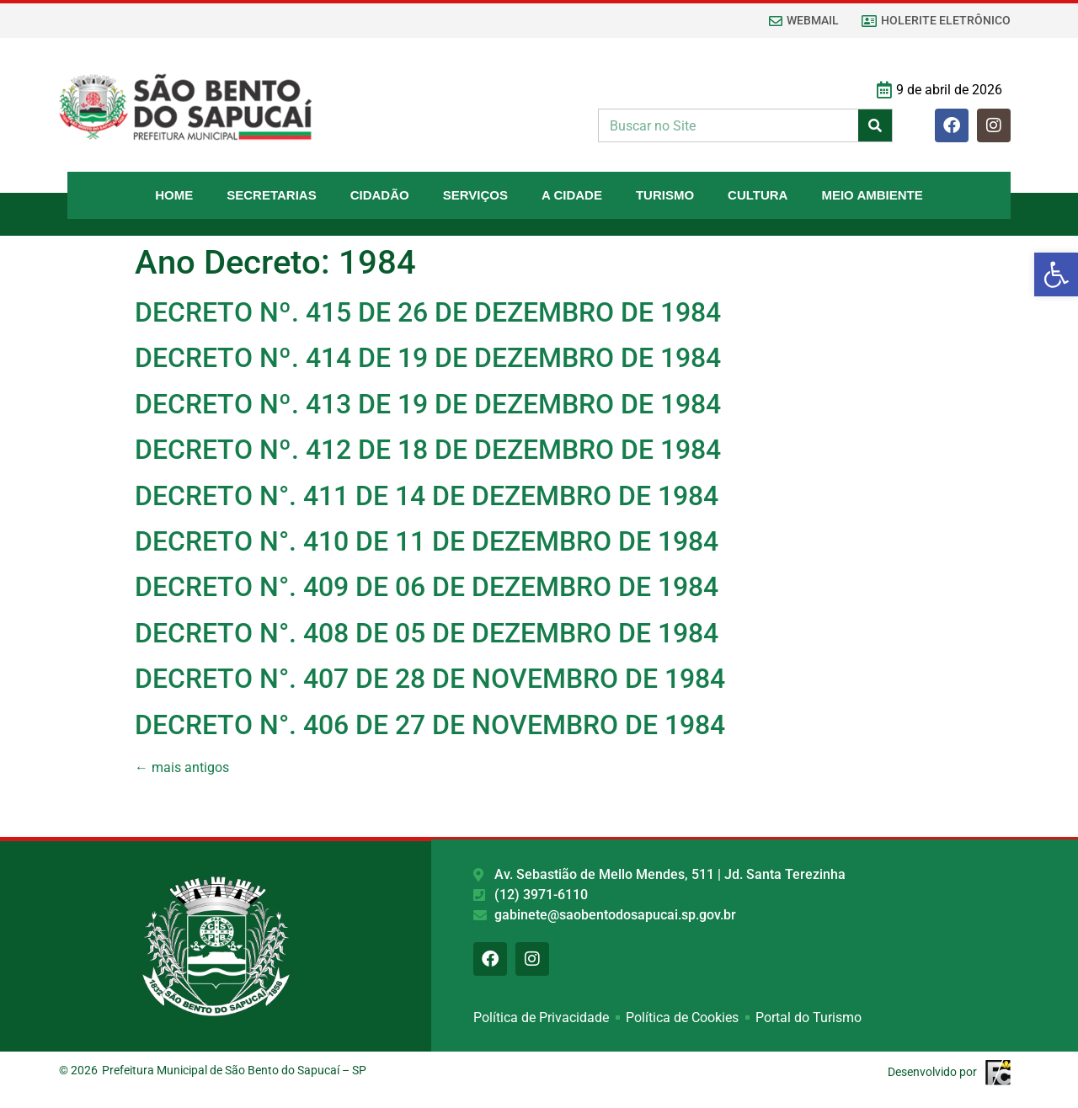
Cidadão (379, 195)
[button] (1056, 274)
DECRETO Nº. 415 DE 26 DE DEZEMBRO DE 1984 (428, 312)
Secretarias (271, 195)
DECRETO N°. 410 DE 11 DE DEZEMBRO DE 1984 (426, 541)
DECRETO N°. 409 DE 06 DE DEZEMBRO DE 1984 (426, 587)
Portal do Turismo (808, 1019)
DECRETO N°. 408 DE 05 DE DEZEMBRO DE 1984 (426, 633)
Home (174, 195)
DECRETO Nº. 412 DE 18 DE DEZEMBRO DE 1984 (428, 450)
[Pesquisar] (875, 125)
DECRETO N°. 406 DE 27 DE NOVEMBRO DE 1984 (430, 725)
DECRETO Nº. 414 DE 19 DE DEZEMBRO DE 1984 (428, 358)
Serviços (475, 195)
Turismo (665, 195)
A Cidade (572, 195)
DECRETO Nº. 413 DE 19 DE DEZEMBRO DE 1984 (428, 404)
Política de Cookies (682, 1019)
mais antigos (182, 767)
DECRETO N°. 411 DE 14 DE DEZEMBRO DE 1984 (426, 496)
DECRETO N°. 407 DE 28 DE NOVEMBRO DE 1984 (430, 679)
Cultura (757, 195)
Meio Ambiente (871, 195)
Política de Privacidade (541, 1019)
